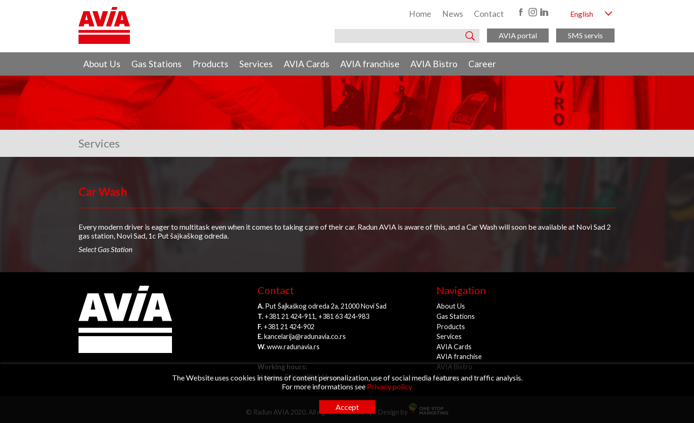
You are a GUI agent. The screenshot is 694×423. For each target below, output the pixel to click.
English (581, 13)
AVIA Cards (306, 63)
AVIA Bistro (434, 63)
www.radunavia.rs (293, 347)
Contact (489, 14)
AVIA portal (518, 35)
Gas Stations (156, 63)
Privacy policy (389, 386)
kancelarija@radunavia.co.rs (305, 336)
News (452, 14)
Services (256, 63)
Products (211, 63)
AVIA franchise (370, 63)
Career (482, 63)
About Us (102, 63)
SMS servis (585, 35)
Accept (347, 406)
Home (420, 14)
